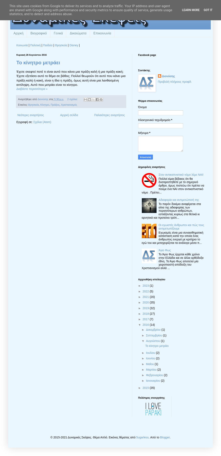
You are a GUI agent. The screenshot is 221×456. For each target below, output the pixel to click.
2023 (146, 285)
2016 (146, 324)
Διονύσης (168, 76)
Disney (73, 45)
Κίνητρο (44, 104)
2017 (146, 319)
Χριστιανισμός (69, 104)
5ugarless (142, 437)
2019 (146, 308)
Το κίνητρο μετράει (38, 62)
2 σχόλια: (73, 99)
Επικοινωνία (102, 33)
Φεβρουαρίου (155, 375)
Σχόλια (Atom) (42, 122)
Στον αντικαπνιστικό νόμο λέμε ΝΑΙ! (181, 174)
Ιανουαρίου (153, 380)
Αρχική (19, 33)
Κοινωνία (22, 45)
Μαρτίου (151, 369)
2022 (146, 291)
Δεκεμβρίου (153, 329)
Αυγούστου (153, 341)
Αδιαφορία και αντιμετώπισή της (179, 199)
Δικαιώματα (78, 33)
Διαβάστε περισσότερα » (31, 89)
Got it (208, 10)
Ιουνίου (151, 358)
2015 (146, 387)
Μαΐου (150, 364)
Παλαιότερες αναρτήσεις (109, 115)
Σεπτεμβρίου (154, 335)
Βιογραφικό (38, 33)
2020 (146, 302)
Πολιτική (35, 45)
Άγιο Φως (165, 250)
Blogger (165, 437)
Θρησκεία (61, 45)
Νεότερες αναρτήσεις (30, 115)
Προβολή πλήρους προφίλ (174, 81)
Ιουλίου (151, 352)
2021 (146, 297)
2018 (146, 313)
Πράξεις (55, 104)
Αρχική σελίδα (69, 115)
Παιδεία (48, 45)
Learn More (191, 10)
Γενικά (58, 33)
